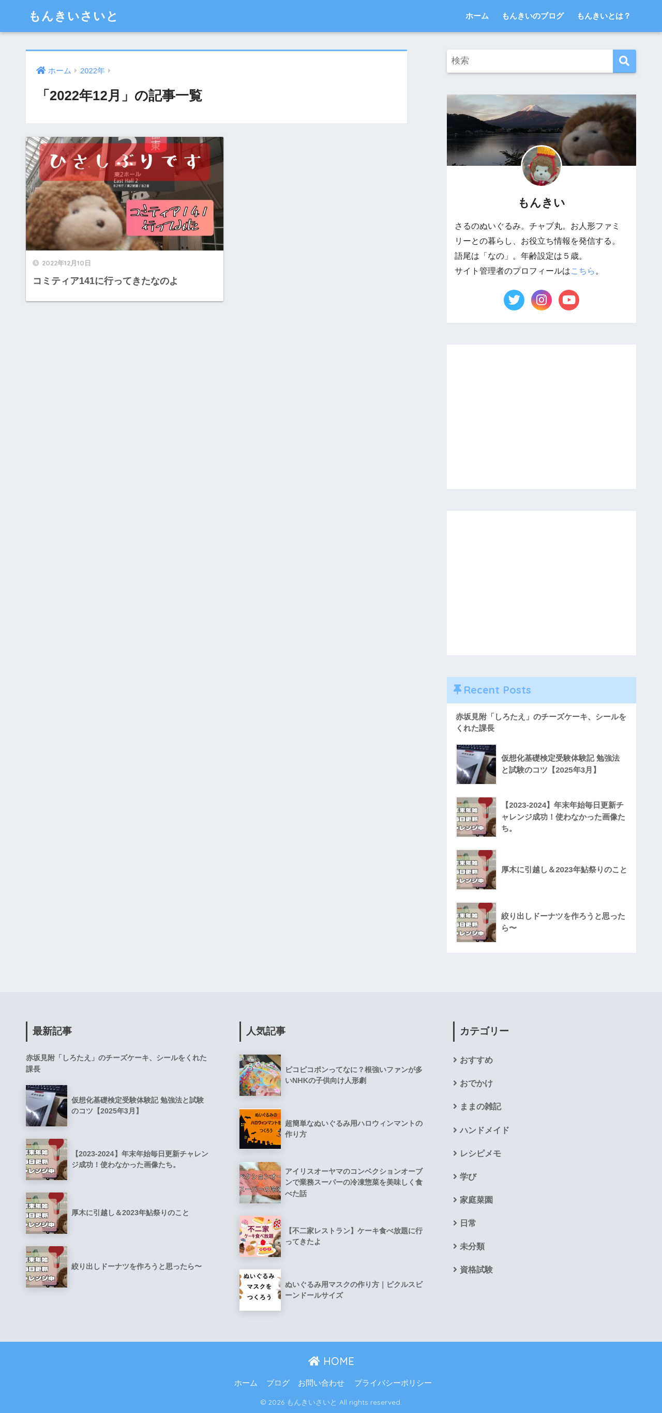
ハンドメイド (484, 1130)
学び (468, 1176)
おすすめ (476, 1060)
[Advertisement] (541, 416)
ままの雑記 (480, 1106)
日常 (468, 1223)
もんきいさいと (73, 15)
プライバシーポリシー (393, 1383)
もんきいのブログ (533, 15)
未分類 (472, 1246)
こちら (582, 270)
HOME (331, 1361)
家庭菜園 (476, 1200)
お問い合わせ (321, 1383)
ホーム (477, 15)
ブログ (278, 1383)
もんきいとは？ (604, 15)
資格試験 (476, 1269)
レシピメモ (480, 1153)
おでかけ (476, 1083)
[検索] (624, 61)
